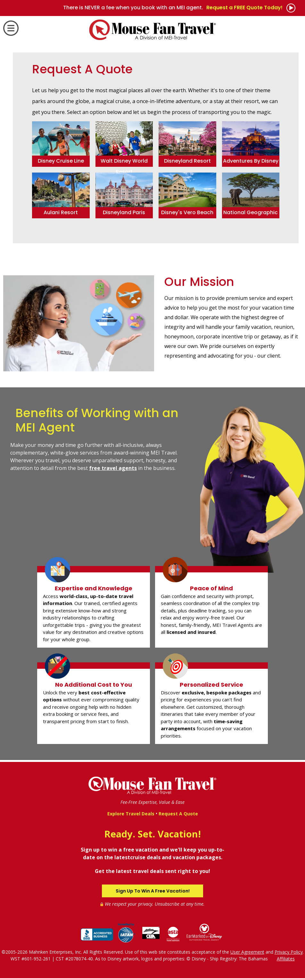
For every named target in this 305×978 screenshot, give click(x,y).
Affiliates (286, 959)
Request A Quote (178, 814)
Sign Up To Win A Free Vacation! (153, 891)
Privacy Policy (289, 952)
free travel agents (113, 468)
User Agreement (247, 952)
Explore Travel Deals (130, 814)
